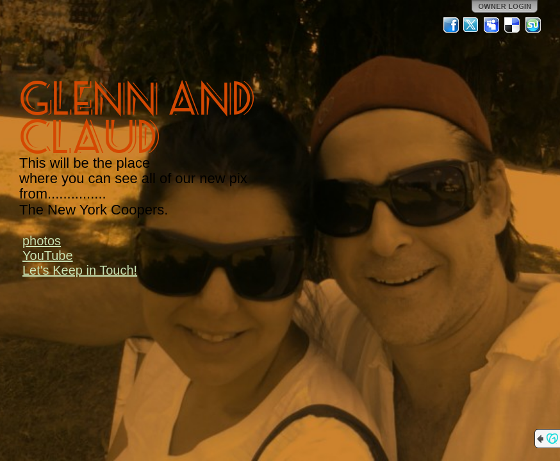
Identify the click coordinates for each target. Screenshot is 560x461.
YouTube (47, 255)
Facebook (451, 25)
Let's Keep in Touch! (79, 270)
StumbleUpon (533, 25)
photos (41, 241)
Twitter (472, 25)
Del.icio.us (513, 25)
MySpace (492, 25)
